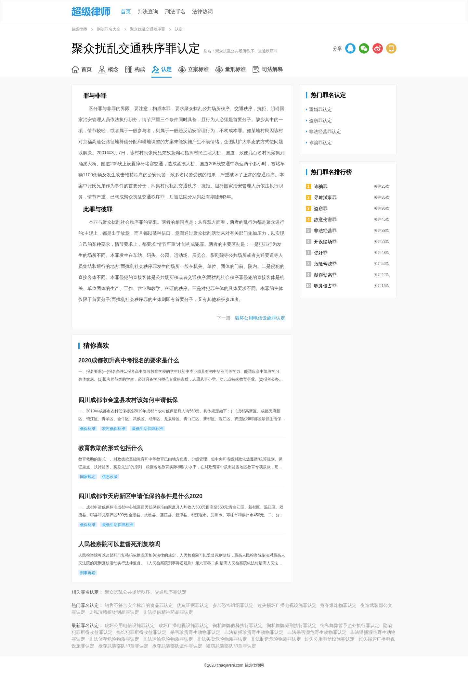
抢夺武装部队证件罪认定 (177, 645)
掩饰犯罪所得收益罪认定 (141, 632)
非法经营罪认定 (325, 131)
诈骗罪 (321, 186)
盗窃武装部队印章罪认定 (231, 645)
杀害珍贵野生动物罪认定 (195, 632)
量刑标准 (235, 69)
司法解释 (272, 69)
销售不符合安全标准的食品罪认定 (139, 605)
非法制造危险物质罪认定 (276, 639)
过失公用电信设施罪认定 (330, 639)
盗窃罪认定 (320, 120)
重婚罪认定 (320, 109)
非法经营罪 (325, 230)
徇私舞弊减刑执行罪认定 (291, 625)
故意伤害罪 (325, 219)
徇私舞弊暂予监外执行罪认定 (349, 625)
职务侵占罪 (325, 285)
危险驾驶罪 (325, 263)
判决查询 (147, 11)
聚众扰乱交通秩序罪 (147, 29)
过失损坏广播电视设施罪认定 (287, 605)
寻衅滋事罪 (325, 197)
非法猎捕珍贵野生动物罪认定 (253, 632)
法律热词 (202, 11)
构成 (140, 69)
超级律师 (79, 29)
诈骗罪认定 (320, 142)
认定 (166, 69)
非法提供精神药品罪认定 (168, 612)
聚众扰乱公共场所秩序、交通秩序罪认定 (146, 592)
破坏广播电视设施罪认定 (184, 625)
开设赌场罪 (325, 241)
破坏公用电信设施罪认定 (260, 317)
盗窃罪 (321, 208)
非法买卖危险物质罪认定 (222, 639)
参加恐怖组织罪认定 (233, 605)
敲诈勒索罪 (325, 274)
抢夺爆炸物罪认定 (338, 605)
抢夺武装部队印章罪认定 (123, 645)
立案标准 (198, 69)
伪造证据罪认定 (193, 605)
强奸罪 (321, 252)
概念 (113, 69)
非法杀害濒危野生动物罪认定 (316, 632)
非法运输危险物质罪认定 (168, 639)
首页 (126, 11)
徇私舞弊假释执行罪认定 (238, 625)
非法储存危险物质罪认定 (114, 639)
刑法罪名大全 (108, 29)
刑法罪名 (175, 11)
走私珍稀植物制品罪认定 (114, 612)
